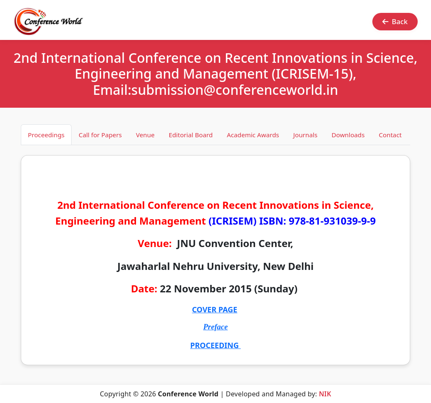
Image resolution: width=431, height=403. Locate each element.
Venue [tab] (145, 135)
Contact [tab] (390, 135)
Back (395, 21)
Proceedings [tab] (46, 135)
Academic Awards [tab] (253, 135)
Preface (215, 326)
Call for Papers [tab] (100, 135)
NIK (325, 393)
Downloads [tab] (348, 135)
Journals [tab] (305, 135)
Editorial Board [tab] (190, 135)
